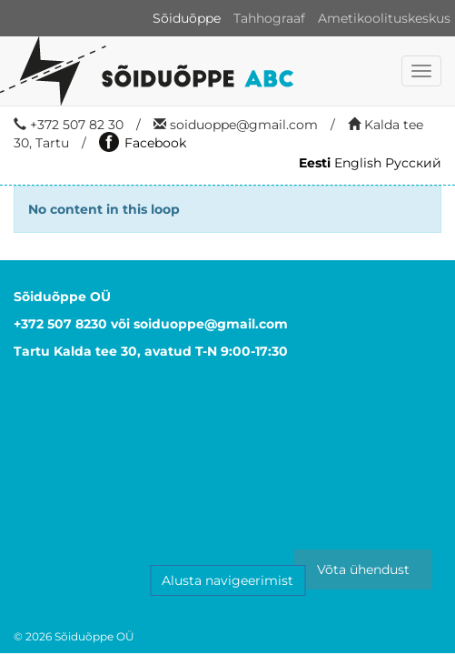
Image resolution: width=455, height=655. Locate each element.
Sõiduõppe (187, 18)
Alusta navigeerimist (227, 580)
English (357, 163)
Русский (413, 163)
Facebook (142, 143)
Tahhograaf (269, 18)
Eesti (315, 163)
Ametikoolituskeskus (384, 18)
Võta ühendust (363, 569)
